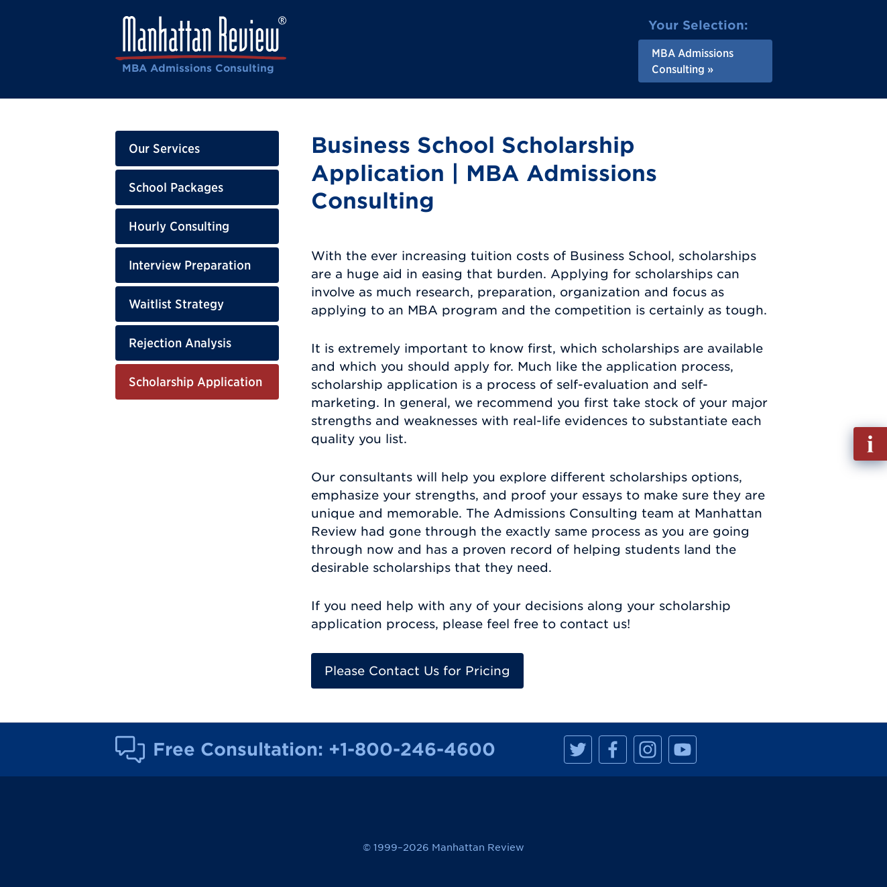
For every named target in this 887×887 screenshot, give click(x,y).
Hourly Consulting (179, 226)
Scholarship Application (195, 382)
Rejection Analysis (180, 343)
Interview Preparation (190, 265)
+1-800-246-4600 (412, 749)
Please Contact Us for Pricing (417, 671)
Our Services (164, 148)
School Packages (176, 187)
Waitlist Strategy (176, 304)
